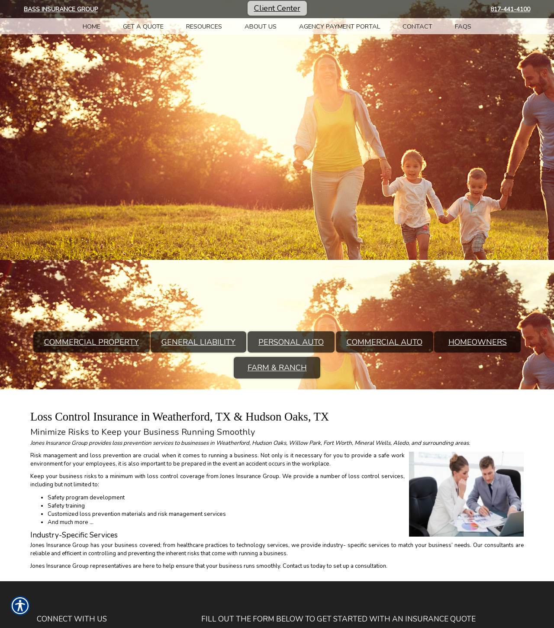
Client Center (277, 8)
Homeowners (477, 342)
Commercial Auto (384, 342)
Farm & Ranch (277, 368)
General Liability (198, 342)
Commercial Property (91, 342)
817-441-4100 (510, 9)
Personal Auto (291, 342)
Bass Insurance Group (61, 9)
